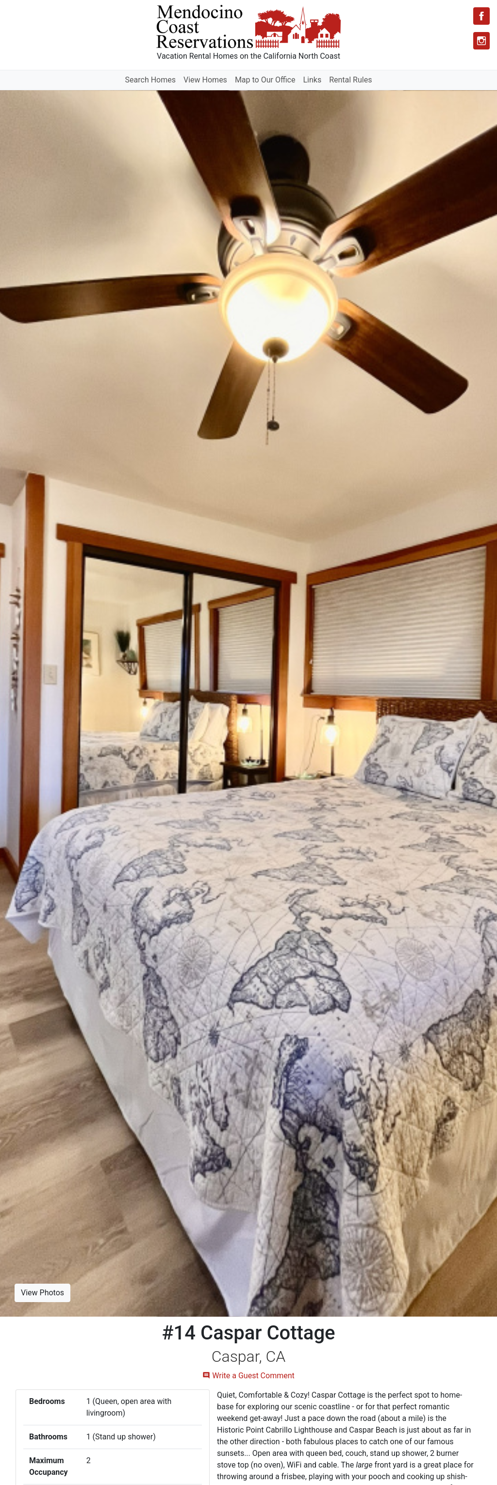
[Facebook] (481, 16)
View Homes (205, 79)
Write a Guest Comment (248, 1375)
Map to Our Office (265, 79)
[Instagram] (481, 40)
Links (312, 79)
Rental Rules (350, 79)
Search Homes (150, 79)
